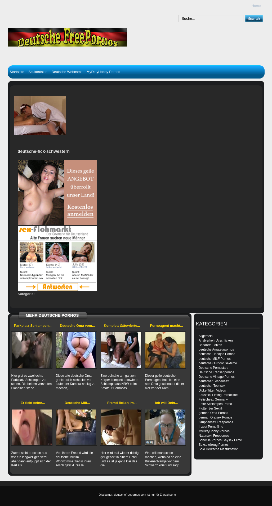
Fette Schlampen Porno (215, 404)
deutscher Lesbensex (214, 381)
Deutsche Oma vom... (77, 326)
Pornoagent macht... (166, 326)
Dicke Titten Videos (212, 390)
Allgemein (206, 336)
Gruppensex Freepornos (216, 422)
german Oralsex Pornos (215, 417)
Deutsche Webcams (67, 72)
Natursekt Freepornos (214, 436)
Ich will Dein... (166, 403)
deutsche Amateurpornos (216, 349)
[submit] (253, 18)
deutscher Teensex (212, 386)
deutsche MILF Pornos (215, 359)
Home (256, 6)
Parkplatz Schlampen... (33, 326)
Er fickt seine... (33, 403)
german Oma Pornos (213, 413)
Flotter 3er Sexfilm (211, 408)
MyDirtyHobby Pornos (103, 72)
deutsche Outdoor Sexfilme (218, 363)
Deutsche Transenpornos (216, 372)
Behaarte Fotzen (210, 345)
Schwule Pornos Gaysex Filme (220, 440)
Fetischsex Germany (213, 399)
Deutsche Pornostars (213, 368)
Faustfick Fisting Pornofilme (218, 395)
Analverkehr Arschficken (216, 340)
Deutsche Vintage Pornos (217, 377)
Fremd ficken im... (122, 403)
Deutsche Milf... (77, 403)
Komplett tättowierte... (122, 326)
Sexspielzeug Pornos (214, 445)
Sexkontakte (37, 72)
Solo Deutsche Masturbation (219, 449)
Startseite (17, 72)
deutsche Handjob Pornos (217, 354)
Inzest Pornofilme (211, 427)
